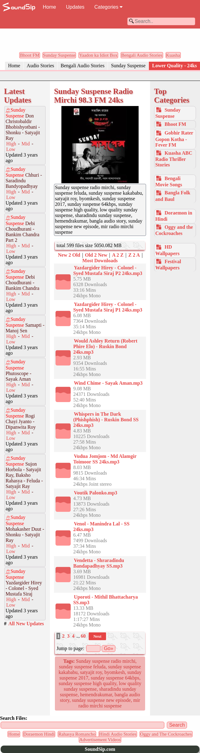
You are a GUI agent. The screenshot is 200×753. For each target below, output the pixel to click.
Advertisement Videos (100, 739)
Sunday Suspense (59, 55)
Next (97, 636)
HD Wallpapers (167, 250)
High (11, 143)
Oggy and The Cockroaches (166, 734)
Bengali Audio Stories (141, 55)
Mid (25, 143)
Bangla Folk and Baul (172, 196)
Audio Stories (40, 65)
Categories (108, 7)
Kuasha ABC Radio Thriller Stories (173, 158)
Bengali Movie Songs (168, 181)
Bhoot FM (29, 55)
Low (10, 149)
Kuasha (173, 55)
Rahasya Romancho (77, 734)
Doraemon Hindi (39, 734)
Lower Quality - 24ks (174, 65)
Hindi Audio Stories (117, 734)
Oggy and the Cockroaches (174, 230)
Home (49, 7)
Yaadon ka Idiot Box (98, 55)
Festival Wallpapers (168, 264)
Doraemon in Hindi (173, 216)
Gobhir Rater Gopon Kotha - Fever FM (174, 138)
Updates (75, 7)
